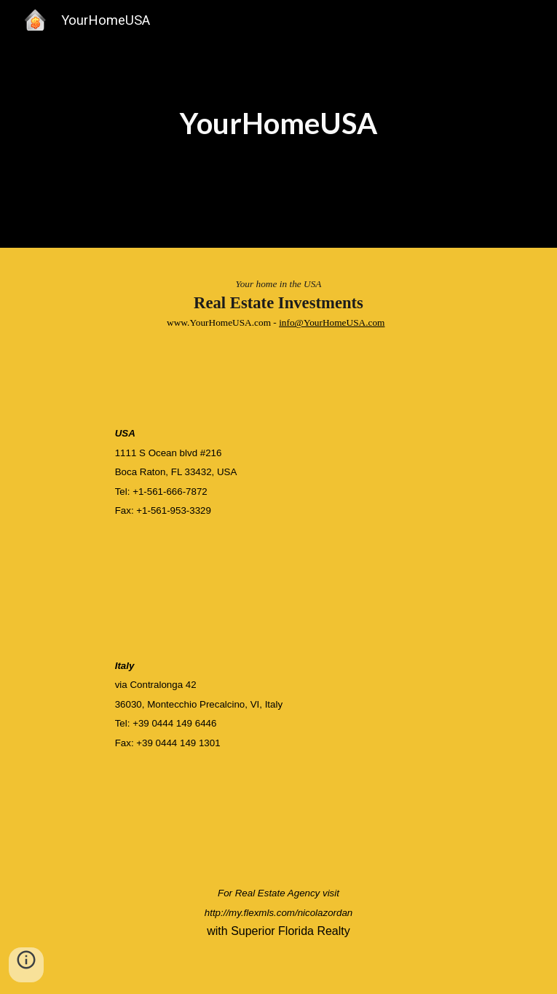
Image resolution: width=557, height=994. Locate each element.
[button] (26, 964)
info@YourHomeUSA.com (331, 322)
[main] (278, 123)
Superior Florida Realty (290, 931)
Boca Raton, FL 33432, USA (176, 471)
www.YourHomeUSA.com (219, 322)
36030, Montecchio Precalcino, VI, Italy (199, 704)
